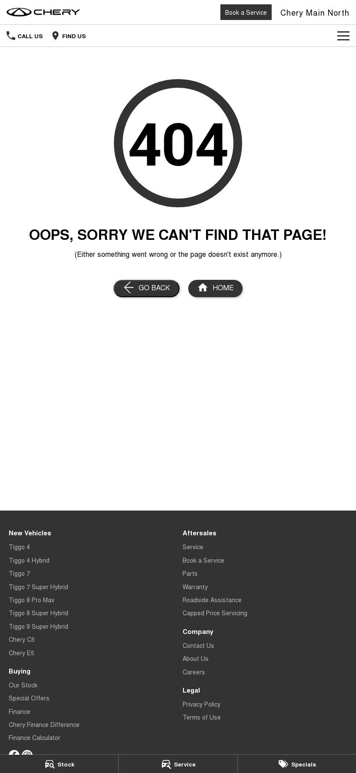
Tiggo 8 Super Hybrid (38, 612)
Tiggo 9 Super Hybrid (38, 626)
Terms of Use (202, 717)
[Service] (178, 764)
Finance (19, 711)
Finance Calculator (34, 737)
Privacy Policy (201, 704)
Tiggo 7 (19, 573)
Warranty (195, 586)
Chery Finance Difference (44, 724)
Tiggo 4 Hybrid (29, 560)
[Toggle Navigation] (343, 35)
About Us (196, 658)
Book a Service (246, 12)
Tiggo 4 (19, 546)
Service (193, 546)
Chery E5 (21, 652)
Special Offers (29, 697)
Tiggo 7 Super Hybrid (38, 586)
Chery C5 (22, 639)
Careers (194, 671)
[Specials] (297, 764)
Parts (190, 573)
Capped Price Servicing (215, 612)
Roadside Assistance (212, 599)
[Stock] (59, 764)
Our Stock (23, 684)
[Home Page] (43, 12)
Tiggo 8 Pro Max (31, 599)
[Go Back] (146, 288)
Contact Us (198, 645)
